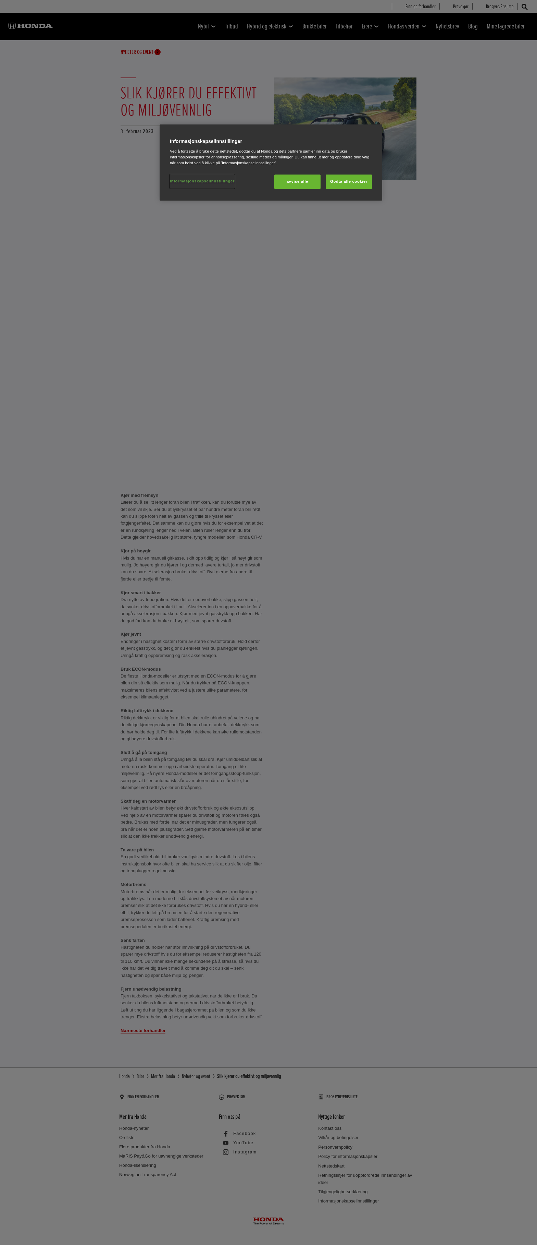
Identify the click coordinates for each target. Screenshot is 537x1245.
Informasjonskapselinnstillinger (202, 181)
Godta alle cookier (348, 181)
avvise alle (297, 181)
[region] (271, 162)
